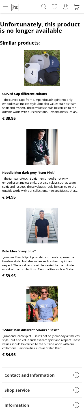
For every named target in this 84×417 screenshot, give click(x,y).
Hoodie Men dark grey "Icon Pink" (28, 172)
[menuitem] (6, 6)
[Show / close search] (42, 6)
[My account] (65, 6)
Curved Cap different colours (24, 94)
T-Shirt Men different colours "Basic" (30, 330)
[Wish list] (54, 6)
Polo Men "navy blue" (19, 251)
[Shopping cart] (76, 6)
